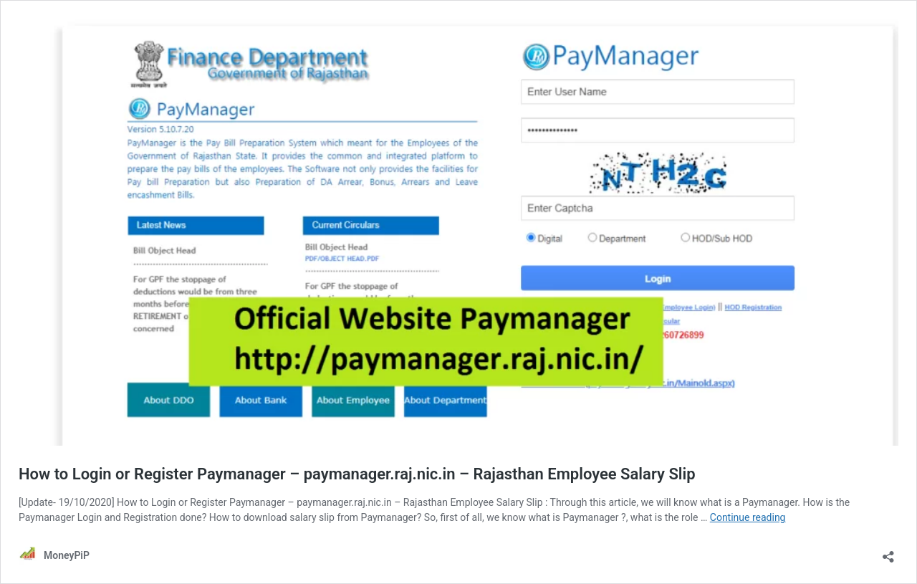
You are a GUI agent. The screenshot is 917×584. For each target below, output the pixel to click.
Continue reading (748, 517)
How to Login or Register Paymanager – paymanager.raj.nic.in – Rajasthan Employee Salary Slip (357, 474)
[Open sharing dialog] (888, 552)
